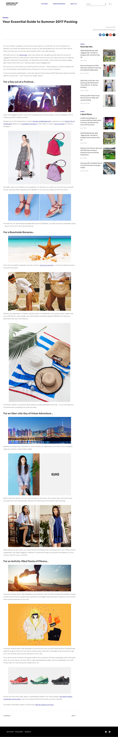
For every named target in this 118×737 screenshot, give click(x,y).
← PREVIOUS (6, 716)
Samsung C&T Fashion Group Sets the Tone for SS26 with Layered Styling (90, 98)
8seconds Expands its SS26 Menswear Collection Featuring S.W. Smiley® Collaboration (90, 68)
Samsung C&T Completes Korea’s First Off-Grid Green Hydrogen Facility (91, 165)
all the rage (23, 55)
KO (110, 4)
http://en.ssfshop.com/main (44, 705)
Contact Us (28, 731)
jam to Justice (59, 124)
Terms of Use (10, 731)
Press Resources (59, 4)
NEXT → (74, 716)
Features (44, 4)
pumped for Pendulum (29, 124)
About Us (73, 4)
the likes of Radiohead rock (42, 121)
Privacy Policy (19, 731)
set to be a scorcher (46, 265)
